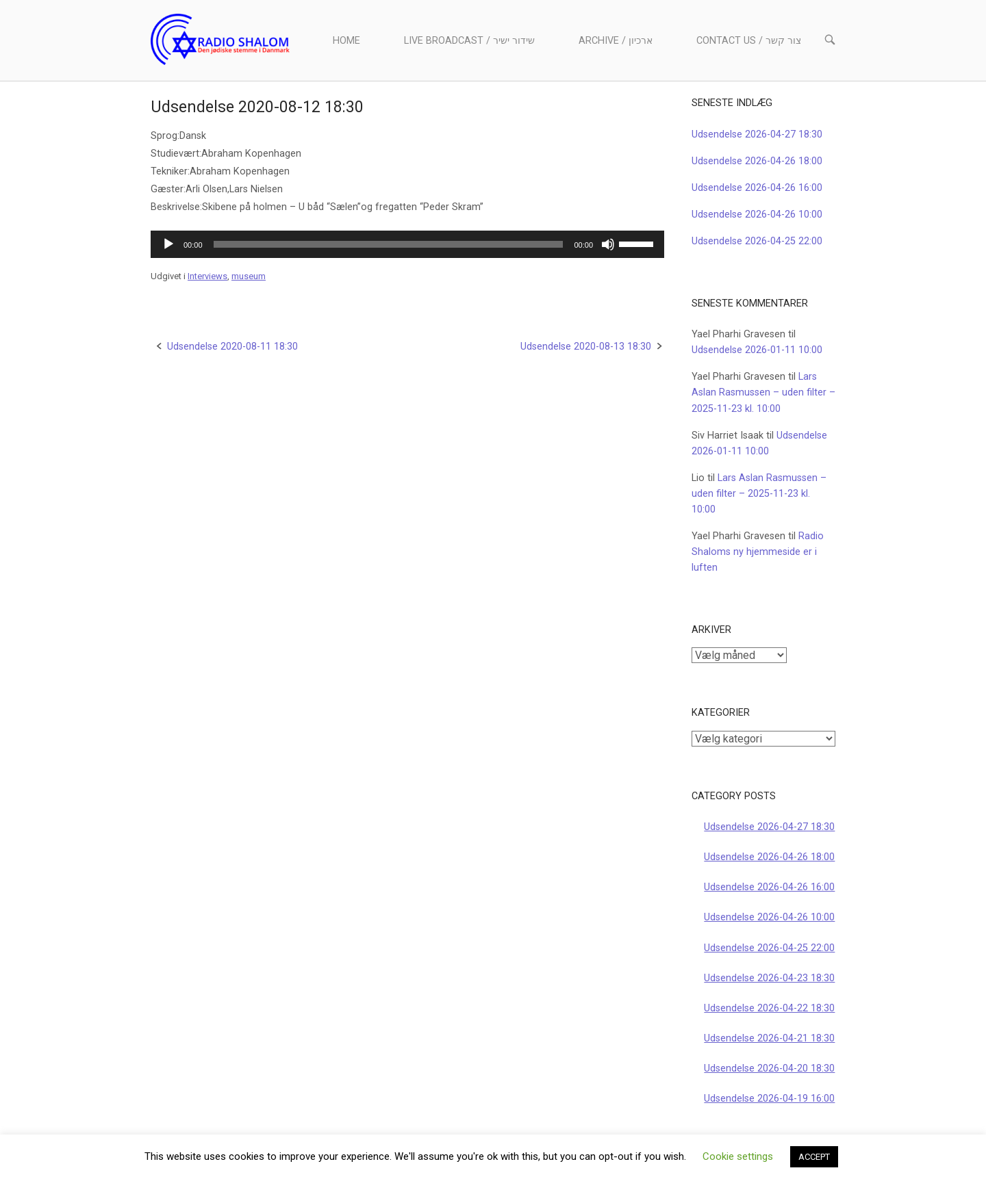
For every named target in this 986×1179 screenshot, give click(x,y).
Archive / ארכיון (616, 41)
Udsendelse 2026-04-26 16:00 (757, 188)
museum (248, 276)
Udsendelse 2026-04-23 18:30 (769, 978)
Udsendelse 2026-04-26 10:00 (757, 214)
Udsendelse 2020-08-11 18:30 (232, 346)
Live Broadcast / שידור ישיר (469, 41)
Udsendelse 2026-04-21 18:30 (769, 1038)
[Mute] (608, 244)
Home (346, 41)
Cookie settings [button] (738, 1156)
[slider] (389, 244)
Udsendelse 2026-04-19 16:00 (769, 1098)
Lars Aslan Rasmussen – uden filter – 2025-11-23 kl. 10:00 (763, 392)
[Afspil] (168, 244)
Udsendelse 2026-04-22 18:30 (769, 1008)
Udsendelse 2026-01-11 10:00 (757, 350)
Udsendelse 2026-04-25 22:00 (757, 241)
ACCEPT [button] (814, 1157)
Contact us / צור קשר (748, 41)
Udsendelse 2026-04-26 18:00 (757, 161)
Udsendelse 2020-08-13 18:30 (585, 346)
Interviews (207, 276)
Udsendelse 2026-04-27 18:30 (757, 134)
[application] (407, 244)
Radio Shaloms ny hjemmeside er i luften (758, 551)
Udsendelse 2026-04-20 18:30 (769, 1068)
